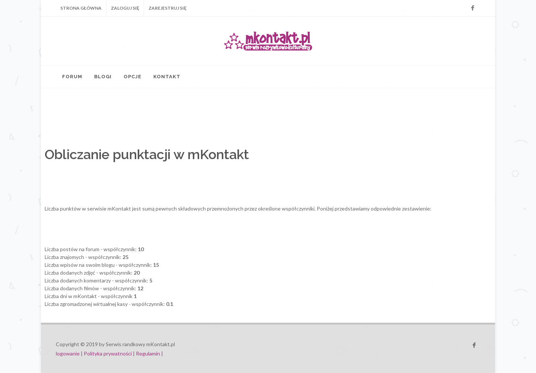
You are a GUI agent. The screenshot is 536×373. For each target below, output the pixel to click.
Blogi (103, 76)
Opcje (132, 76)
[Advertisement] (208, 116)
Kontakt (167, 76)
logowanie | (70, 353)
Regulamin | (149, 353)
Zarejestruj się (167, 8)
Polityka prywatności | (109, 353)
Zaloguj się (125, 8)
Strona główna (81, 8)
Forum (72, 76)
